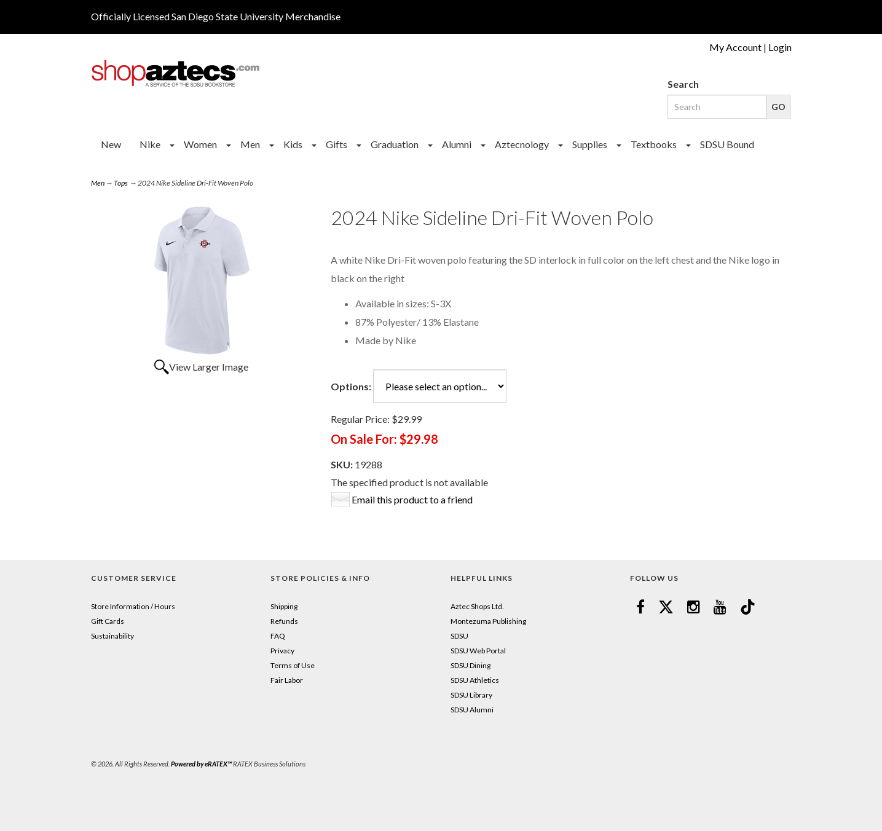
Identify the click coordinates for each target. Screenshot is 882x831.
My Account (735, 47)
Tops (121, 182)
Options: (351, 386)
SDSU (459, 635)
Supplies (589, 144)
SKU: (343, 464)
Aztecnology (522, 144)
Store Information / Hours (133, 606)
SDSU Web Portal (478, 650)
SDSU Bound (727, 144)
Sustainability (112, 635)
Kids (292, 144)
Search (683, 84)
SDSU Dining (470, 665)
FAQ (277, 635)
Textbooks (654, 144)
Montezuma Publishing (488, 621)
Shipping (283, 606)
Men (250, 144)
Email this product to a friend (412, 499)
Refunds (284, 621)
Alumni (456, 144)
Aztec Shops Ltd (476, 606)
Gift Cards (107, 621)
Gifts (336, 144)
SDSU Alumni (472, 709)
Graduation (395, 144)
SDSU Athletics (475, 680)
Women (200, 144)
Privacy (282, 650)
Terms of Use (292, 665)
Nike (150, 144)
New (111, 144)
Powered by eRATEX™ (201, 764)
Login (780, 47)
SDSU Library (471, 694)
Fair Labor (286, 680)
